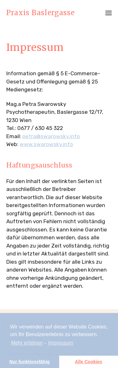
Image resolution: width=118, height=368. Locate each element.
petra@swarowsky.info (51, 136)
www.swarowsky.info (46, 144)
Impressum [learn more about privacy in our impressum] (60, 343)
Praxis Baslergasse (40, 12)
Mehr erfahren (27, 343)
